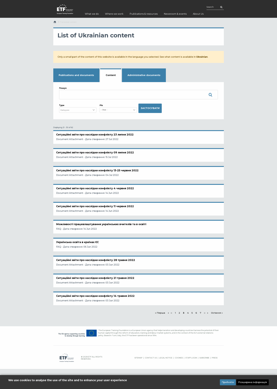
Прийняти (228, 382)
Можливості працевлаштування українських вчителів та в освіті (103, 239)
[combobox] (66, 110)
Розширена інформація (252, 382)
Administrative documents (143, 75)
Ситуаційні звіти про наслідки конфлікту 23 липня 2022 (96, 136)
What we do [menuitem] (92, 14)
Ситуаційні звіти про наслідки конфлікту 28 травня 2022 (97, 281)
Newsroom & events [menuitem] (175, 14)
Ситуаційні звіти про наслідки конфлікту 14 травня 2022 (97, 323)
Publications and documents (76, 75)
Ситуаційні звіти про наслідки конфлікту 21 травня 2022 (97, 302)
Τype (61, 105)
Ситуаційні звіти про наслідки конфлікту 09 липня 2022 (96, 156)
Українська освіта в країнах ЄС (79, 260)
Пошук (63, 88)
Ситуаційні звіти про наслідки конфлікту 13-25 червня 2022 (99, 177)
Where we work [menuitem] (114, 14)
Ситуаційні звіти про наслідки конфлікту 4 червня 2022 (96, 198)
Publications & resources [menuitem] (144, 14)
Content (111, 75)
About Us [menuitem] (198, 14)
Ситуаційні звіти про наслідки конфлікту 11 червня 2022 (96, 219)
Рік (101, 105)
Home (55, 23)
